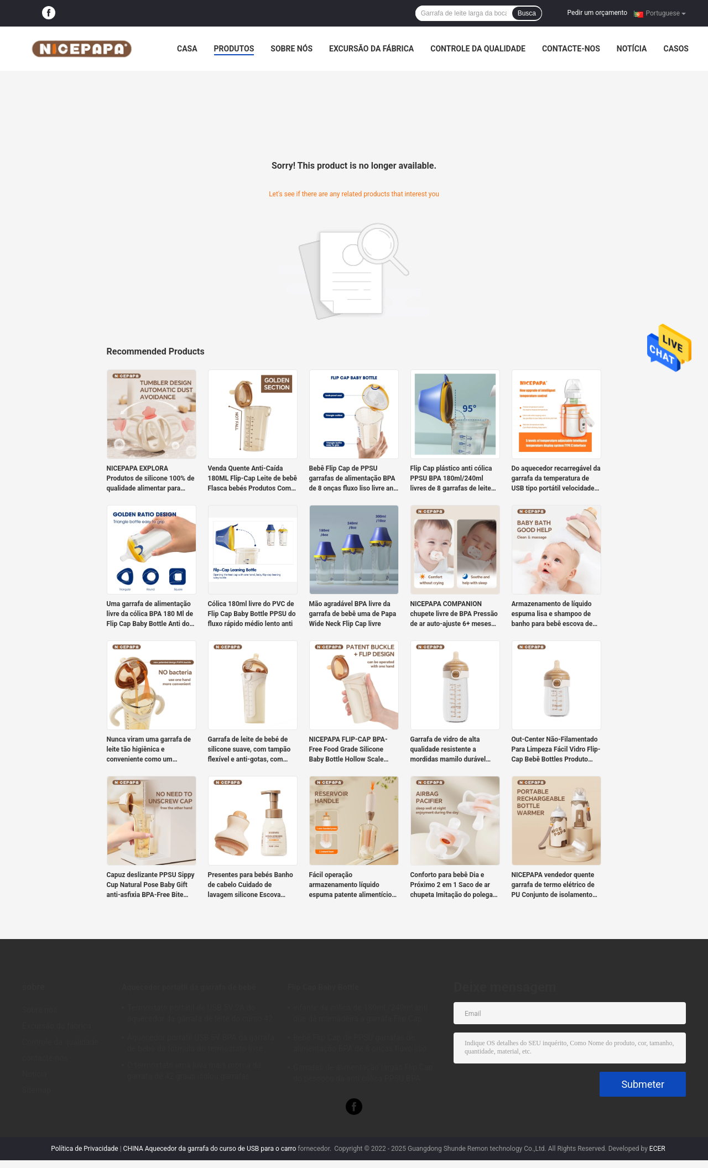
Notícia (632, 48)
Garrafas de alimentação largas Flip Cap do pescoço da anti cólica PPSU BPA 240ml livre (363, 1074)
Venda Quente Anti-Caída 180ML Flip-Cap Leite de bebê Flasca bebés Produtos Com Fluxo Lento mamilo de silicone (252, 479)
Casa (187, 48)
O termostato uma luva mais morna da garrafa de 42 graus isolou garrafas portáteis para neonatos (194, 1072)
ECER (657, 1149)
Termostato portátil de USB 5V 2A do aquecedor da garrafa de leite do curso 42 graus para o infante (200, 1014)
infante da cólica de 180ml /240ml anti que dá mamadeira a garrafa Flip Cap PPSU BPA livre (360, 1014)
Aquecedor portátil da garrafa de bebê (189, 987)
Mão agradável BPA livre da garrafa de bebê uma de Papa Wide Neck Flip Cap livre (353, 614)
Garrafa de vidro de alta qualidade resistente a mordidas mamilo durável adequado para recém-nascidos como (448, 750)
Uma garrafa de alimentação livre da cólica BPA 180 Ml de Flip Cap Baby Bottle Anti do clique (150, 614)
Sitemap (36, 1090)
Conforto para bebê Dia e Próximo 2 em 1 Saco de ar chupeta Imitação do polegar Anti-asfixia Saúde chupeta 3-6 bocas (454, 885)
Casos (675, 48)
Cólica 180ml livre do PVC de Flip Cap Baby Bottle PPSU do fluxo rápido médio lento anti (252, 614)
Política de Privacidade (84, 1149)
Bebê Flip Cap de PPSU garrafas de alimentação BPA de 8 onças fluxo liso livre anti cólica (353, 479)
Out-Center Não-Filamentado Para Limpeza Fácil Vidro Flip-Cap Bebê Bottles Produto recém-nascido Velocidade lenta (556, 750)
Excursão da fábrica (371, 48)
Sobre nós (291, 48)
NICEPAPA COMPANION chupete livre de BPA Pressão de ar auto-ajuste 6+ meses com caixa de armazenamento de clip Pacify (455, 614)
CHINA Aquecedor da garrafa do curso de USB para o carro (209, 1149)
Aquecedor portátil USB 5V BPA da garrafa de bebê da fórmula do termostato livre (200, 1043)
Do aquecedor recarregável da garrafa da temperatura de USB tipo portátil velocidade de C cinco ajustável (556, 479)
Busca (527, 13)
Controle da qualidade (477, 48)
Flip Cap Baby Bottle (323, 987)
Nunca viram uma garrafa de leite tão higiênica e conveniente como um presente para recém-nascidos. (149, 750)
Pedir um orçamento (597, 13)
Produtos (234, 48)
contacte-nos (571, 48)
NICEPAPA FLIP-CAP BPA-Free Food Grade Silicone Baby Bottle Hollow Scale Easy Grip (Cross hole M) (348, 750)
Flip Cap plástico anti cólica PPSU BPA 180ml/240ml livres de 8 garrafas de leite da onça (451, 479)
